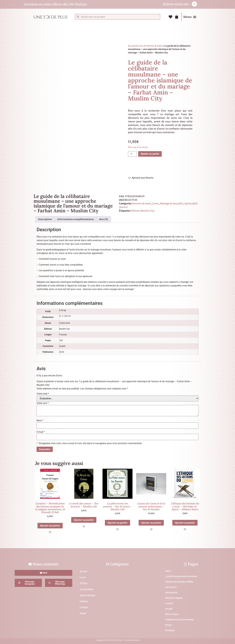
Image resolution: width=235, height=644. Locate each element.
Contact (84, 607)
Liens (168, 570)
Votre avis (43, 403)
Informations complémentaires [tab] (75, 219)
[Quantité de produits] (132, 154)
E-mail (41, 432)
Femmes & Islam (153, 46)
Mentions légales (174, 597)
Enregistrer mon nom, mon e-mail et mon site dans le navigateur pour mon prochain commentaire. (90, 443)
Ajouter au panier (150, 153)
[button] (194, 16)
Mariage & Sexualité (171, 203)
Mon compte (171, 614)
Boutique (170, 630)
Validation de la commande (179, 619)
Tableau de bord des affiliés (179, 581)
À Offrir (84, 583)
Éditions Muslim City (143, 210)
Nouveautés (171, 592)
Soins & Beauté (87, 595)
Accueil (131, 46)
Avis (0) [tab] (103, 219)
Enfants (84, 601)
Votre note (43, 394)
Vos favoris (171, 587)
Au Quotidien (87, 589)
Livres (140, 46)
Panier (83, 613)
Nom (40, 420)
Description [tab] (45, 219)
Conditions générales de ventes (181, 576)
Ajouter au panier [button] (50, 525)
